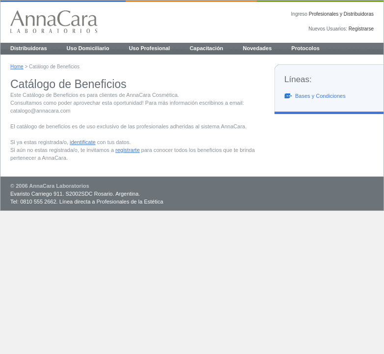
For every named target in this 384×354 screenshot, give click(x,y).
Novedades (257, 48)
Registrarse (361, 28)
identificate (83, 142)
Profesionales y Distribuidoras (341, 14)
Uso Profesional (149, 48)
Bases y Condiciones (320, 96)
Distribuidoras (28, 48)
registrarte (127, 150)
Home (17, 66)
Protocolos (305, 48)
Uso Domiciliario (88, 48)
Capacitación (206, 48)
